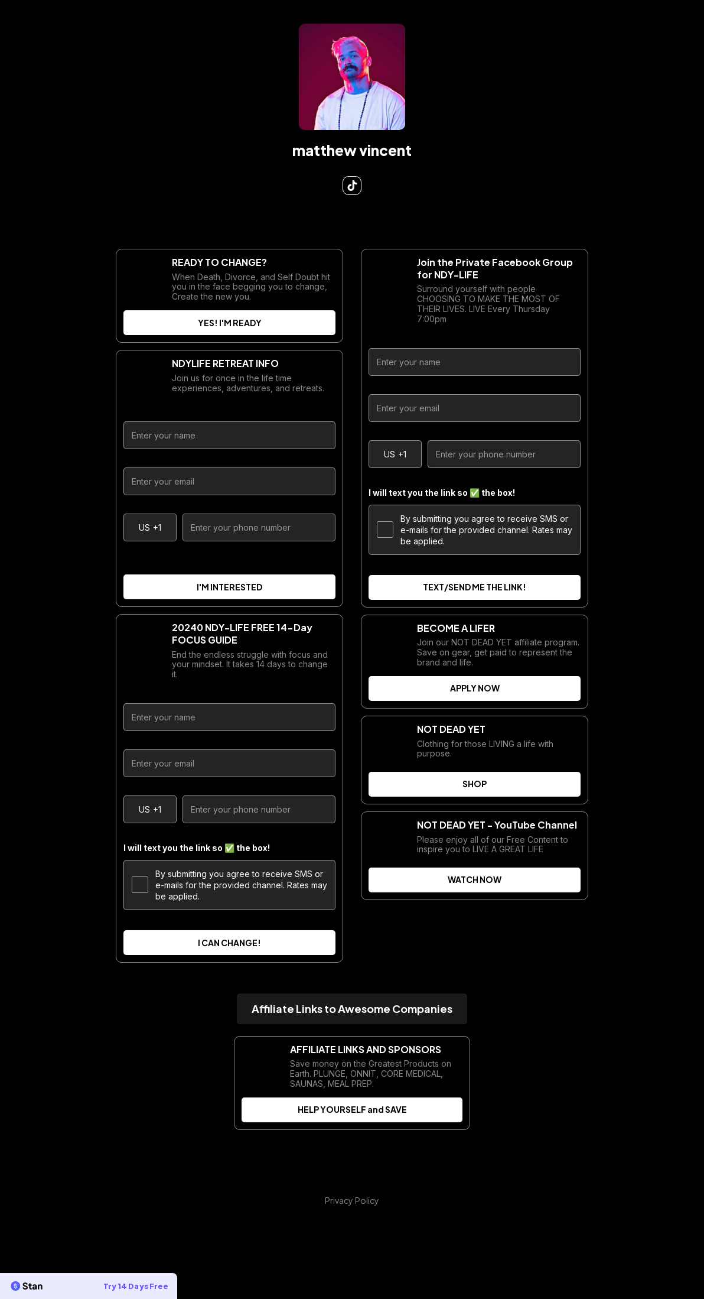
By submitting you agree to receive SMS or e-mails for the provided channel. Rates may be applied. (229, 885)
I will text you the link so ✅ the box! (196, 848)
